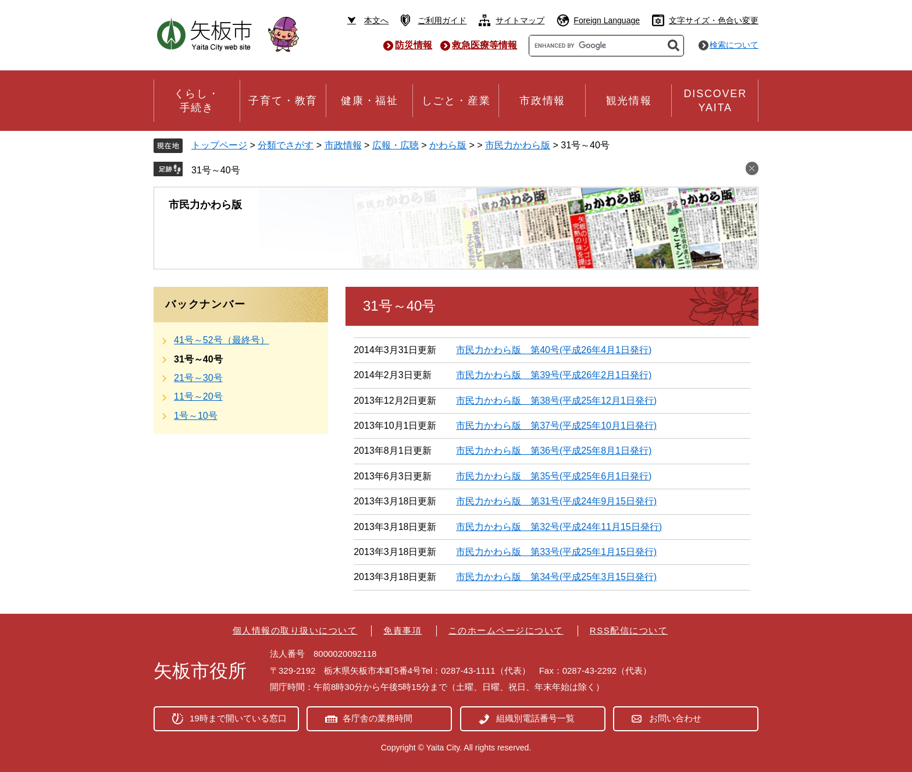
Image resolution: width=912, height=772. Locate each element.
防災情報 (413, 45)
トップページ (219, 145)
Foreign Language (606, 20)
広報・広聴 (395, 145)
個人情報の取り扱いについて (295, 630)
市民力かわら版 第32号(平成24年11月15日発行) (559, 527)
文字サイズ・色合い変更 (713, 20)
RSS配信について (629, 630)
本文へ (376, 20)
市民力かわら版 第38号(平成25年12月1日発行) (556, 400)
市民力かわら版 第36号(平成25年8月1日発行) (553, 451)
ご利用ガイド (442, 20)
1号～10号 (196, 416)
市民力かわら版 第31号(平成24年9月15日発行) (556, 501)
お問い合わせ (675, 718)
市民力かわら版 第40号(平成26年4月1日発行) (553, 350)
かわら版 (447, 145)
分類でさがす (286, 145)
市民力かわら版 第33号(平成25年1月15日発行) (556, 552)
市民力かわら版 (517, 145)
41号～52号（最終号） (221, 340)
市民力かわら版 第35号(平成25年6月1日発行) (553, 476)
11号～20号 (198, 396)
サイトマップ (520, 20)
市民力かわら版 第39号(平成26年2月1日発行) (553, 375)
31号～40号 (215, 170)
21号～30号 (198, 378)
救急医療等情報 (484, 45)
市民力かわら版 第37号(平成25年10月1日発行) (556, 426)
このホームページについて (506, 630)
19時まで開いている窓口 (238, 718)
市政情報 (343, 145)
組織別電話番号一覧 (535, 718)
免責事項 (402, 630)
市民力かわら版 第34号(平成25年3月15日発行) (556, 577)
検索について (734, 44)
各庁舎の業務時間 (377, 718)
